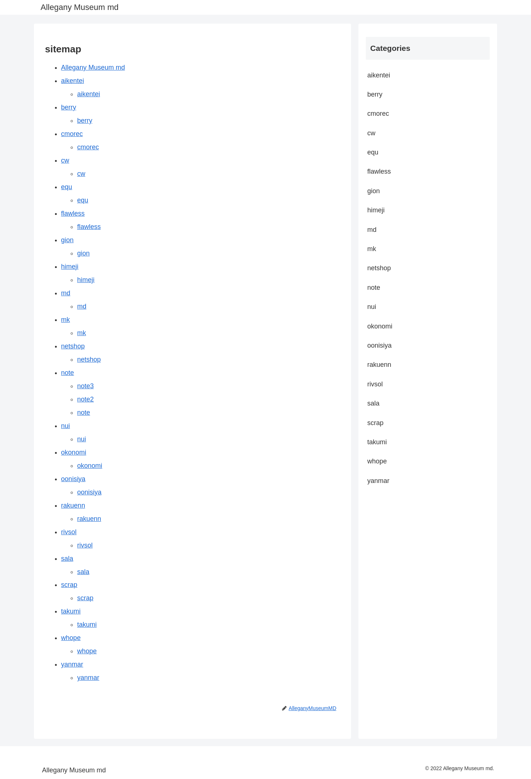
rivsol (69, 532)
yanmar (72, 664)
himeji (70, 266)
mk (65, 319)
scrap (69, 584)
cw (65, 160)
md (65, 293)
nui (65, 426)
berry (68, 107)
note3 (85, 386)
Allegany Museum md (93, 67)
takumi (71, 611)
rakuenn (73, 505)
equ (66, 187)
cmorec (72, 134)
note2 (85, 399)
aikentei (72, 80)
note (67, 372)
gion (67, 240)
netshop (73, 346)
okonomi (73, 452)
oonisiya (73, 479)
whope (71, 637)
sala (67, 558)
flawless (73, 213)
